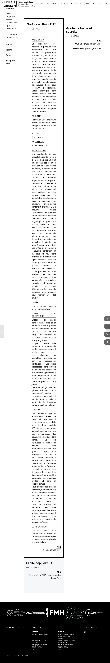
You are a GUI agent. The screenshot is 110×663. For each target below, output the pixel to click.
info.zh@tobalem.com (65, 645)
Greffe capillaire (11, 15)
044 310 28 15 (63, 647)
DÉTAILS (36, 29)
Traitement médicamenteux (12, 36)
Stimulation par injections (12, 25)
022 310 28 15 (36, 647)
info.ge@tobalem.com (39, 645)
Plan (33, 649)
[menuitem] (39, 3)
